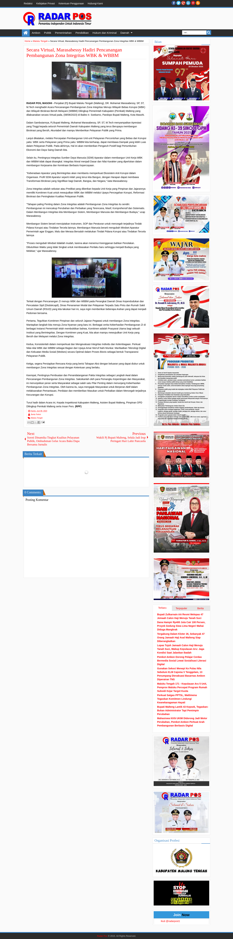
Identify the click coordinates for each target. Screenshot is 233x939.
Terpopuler (181, 608)
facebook (174, 3)
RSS (198, 3)
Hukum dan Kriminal (105, 32)
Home (26, 32)
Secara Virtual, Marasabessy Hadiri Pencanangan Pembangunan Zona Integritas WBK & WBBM (74, 52)
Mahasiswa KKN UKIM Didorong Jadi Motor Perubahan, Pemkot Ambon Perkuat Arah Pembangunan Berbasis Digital (182, 722)
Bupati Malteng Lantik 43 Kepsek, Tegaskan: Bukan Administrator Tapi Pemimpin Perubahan (182, 710)
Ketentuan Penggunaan (71, 3)
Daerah (124, 32)
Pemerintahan (63, 32)
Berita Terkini (36, 414)
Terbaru (162, 607)
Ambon (36, 32)
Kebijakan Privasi (45, 3)
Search (208, 32)
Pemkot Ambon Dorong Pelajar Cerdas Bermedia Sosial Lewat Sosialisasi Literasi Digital (181, 661)
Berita (200, 608)
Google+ (183, 3)
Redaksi (28, 3)
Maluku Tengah (37, 418)
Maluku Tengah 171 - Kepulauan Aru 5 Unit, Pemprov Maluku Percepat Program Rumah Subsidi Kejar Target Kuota (182, 687)
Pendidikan (82, 32)
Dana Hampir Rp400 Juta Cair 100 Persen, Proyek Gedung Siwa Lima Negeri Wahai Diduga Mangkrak (181, 626)
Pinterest (193, 3)
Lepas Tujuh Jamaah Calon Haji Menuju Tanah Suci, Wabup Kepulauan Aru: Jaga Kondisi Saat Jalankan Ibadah (180, 649)
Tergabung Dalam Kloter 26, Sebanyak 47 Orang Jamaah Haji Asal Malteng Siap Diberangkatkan (181, 637)
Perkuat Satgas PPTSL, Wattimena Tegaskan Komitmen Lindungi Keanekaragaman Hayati (177, 699)
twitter (178, 3)
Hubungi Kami (95, 3)
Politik (47, 32)
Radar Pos (102, 936)
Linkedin (188, 3)
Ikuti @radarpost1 (170, 921)
